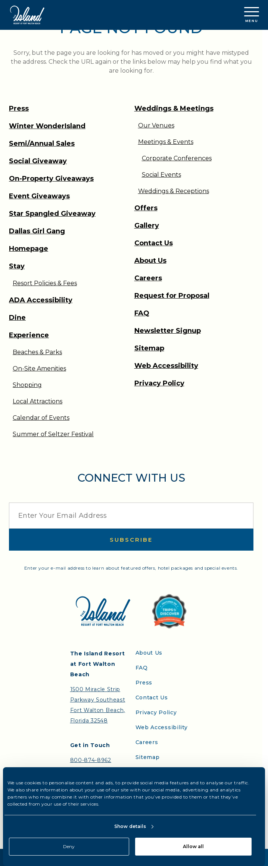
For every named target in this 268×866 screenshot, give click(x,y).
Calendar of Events (41, 417)
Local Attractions (37, 401)
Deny (69, 846)
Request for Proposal (171, 296)
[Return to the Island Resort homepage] (27, 15)
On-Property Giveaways (51, 178)
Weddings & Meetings (174, 108)
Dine (17, 318)
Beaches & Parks (37, 352)
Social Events (161, 174)
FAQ (141, 313)
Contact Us (153, 243)
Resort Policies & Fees (45, 283)
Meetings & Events (165, 141)
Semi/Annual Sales (42, 143)
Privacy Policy (159, 383)
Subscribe (131, 539)
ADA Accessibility (40, 300)
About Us (150, 260)
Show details (130, 826)
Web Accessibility (166, 366)
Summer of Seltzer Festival (53, 434)
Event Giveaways (39, 196)
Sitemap (149, 348)
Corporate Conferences (177, 158)
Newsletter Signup (167, 331)
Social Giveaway (38, 161)
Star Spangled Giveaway (52, 214)
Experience (29, 335)
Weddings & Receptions (173, 191)
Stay (17, 266)
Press (19, 108)
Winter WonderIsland (47, 126)
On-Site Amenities (39, 368)
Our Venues (156, 125)
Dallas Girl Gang (37, 231)
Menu (251, 15)
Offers (146, 208)
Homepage (28, 249)
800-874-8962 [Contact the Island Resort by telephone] (90, 760)
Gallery (146, 225)
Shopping (27, 384)
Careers (148, 278)
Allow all (193, 846)
